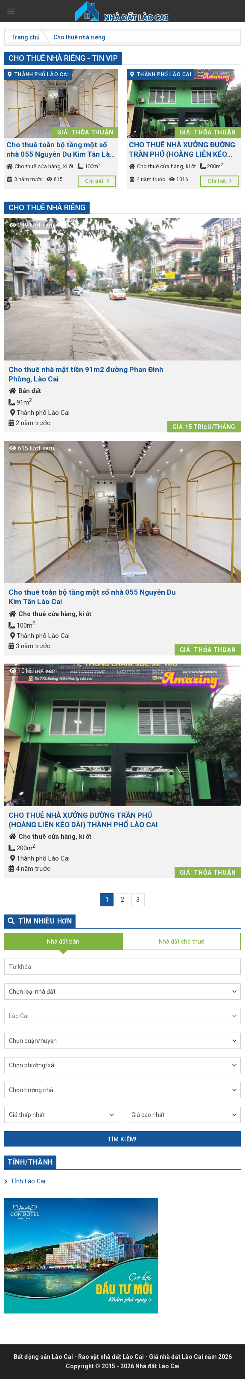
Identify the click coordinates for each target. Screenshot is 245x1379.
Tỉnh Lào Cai (24, 1181)
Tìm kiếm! (122, 1139)
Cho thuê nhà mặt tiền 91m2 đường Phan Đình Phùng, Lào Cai (86, 374)
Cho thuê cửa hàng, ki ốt (39, 166)
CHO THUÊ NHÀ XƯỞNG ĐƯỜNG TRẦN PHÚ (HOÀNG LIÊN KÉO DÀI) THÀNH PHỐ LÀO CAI (182, 149)
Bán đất (25, 391)
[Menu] (11, 11)
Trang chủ (26, 37)
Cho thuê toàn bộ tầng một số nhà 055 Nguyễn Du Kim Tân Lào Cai (60, 149)
